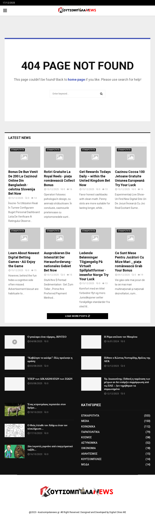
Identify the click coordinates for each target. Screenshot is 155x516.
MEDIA (85, 420)
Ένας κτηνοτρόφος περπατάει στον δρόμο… (46, 406)
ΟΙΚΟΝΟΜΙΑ (88, 448)
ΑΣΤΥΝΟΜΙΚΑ (89, 442)
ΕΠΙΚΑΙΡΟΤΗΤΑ (17, 150)
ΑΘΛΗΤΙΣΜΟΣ (89, 453)
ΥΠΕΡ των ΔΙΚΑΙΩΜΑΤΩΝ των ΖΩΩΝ (49, 379)
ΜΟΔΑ (85, 464)
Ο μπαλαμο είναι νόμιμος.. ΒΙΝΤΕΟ (47, 337)
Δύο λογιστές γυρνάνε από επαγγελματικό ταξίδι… (50, 448)
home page (76, 79)
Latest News (19, 138)
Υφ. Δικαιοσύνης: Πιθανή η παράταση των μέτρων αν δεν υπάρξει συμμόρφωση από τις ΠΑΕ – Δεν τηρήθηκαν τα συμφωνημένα (127, 384)
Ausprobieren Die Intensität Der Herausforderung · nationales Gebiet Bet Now (58, 261)
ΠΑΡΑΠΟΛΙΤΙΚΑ (90, 431)
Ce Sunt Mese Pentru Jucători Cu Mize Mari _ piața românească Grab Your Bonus (129, 261)
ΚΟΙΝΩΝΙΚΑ (88, 426)
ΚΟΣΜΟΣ (86, 437)
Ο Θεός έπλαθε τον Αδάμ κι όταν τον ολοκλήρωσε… (47, 427)
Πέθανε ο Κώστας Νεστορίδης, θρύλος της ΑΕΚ (127, 359)
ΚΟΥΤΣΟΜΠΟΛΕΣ (91, 459)
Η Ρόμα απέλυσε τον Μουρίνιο (120, 337)
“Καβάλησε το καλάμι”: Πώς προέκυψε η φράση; (49, 359)
